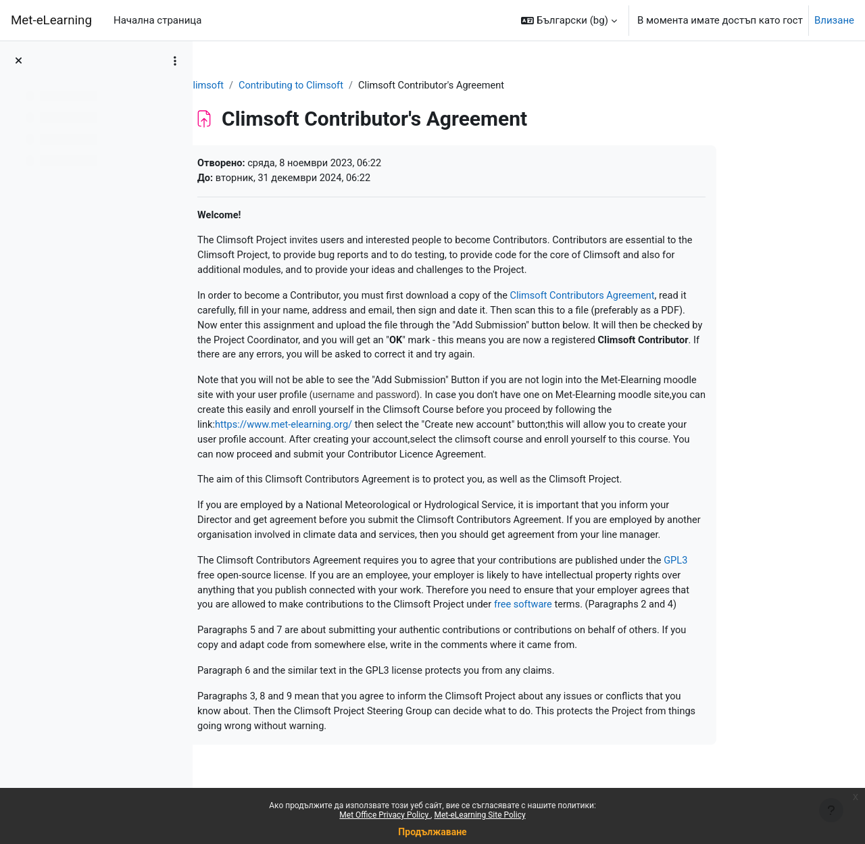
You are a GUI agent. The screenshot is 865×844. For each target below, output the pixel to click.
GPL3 (756, 586)
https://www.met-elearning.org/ (352, 432)
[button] (569, 20)
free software (600, 631)
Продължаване (432, 831)
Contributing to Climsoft (360, 86)
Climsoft (272, 86)
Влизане (834, 20)
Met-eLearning (51, 20)
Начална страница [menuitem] (157, 20)
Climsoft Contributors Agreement (660, 299)
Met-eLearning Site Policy (479, 815)
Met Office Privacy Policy (384, 815)
